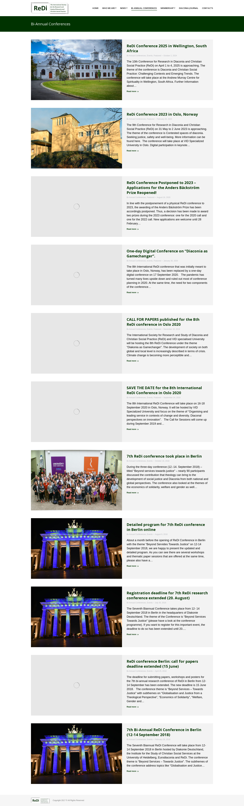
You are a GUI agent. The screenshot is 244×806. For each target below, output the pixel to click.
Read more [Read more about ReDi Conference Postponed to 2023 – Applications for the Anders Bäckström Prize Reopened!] (133, 229)
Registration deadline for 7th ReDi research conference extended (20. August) (167, 595)
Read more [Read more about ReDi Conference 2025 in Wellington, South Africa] (133, 91)
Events (150, 56)
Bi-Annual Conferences (136, 56)
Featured (157, 56)
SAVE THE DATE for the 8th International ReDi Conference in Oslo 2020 (164, 390)
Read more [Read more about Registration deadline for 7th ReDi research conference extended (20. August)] (133, 634)
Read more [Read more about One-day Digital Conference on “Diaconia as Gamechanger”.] (133, 292)
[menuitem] (95, 8)
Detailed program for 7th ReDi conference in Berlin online (166, 527)
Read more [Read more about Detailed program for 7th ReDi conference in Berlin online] (133, 566)
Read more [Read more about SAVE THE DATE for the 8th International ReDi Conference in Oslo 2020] (133, 429)
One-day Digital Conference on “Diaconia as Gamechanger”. (167, 253)
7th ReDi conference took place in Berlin (164, 456)
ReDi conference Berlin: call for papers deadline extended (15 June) (162, 664)
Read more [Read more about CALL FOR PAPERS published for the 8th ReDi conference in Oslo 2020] (133, 361)
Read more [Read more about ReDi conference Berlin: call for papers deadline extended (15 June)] (133, 707)
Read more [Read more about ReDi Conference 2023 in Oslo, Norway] (133, 151)
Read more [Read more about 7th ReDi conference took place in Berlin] (133, 493)
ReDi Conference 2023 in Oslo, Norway (162, 114)
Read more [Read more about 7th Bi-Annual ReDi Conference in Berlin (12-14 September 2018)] (133, 771)
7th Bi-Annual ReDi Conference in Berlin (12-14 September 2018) (164, 732)
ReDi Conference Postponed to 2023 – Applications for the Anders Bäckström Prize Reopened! (163, 187)
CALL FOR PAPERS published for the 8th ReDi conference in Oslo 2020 (163, 322)
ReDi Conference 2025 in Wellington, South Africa (167, 48)
